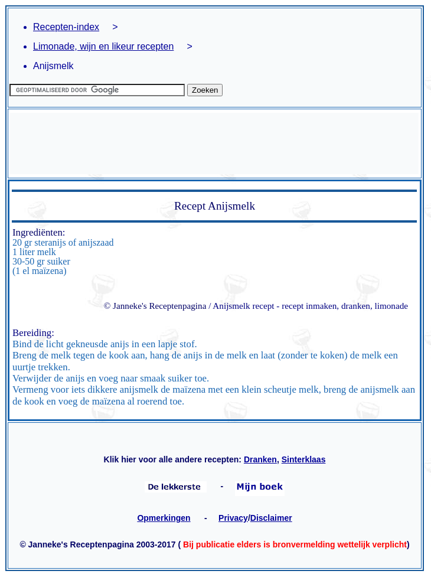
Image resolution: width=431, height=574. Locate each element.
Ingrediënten (37, 232)
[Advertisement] (214, 143)
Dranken (260, 459)
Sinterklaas (304, 459)
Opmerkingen (163, 518)
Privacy (233, 518)
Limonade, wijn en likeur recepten (103, 46)
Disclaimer (271, 518)
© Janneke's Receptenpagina (155, 306)
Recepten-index (66, 27)
